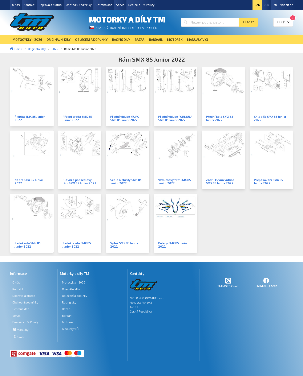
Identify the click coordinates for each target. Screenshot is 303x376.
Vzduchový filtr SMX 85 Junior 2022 (174, 181)
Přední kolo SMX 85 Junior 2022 (219, 118)
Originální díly (71, 289)
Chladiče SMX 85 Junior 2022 (270, 118)
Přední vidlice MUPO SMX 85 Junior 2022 (124, 118)
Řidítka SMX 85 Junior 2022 (30, 118)
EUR (266, 5)
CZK (257, 5)
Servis (120, 5)
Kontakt (29, 5)
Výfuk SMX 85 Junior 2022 (124, 244)
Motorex (67, 322)
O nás (16, 5)
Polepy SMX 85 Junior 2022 (173, 244)
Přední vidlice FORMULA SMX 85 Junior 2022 (175, 118)
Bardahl (67, 315)
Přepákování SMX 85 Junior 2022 (268, 181)
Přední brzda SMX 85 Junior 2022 (77, 118)
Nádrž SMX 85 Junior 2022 (29, 181)
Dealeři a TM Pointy (141, 5)
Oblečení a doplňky (74, 295)
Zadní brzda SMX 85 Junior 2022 (76, 244)
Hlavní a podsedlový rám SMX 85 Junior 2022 (79, 181)
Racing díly (69, 302)
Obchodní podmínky (79, 5)
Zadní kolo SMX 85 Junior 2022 (28, 244)
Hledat (248, 22)
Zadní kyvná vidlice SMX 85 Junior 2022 (220, 181)
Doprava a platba (50, 5)
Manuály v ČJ (70, 329)
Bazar (66, 309)
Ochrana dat (104, 5)
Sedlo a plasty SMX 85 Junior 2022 (126, 181)
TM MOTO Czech (228, 282)
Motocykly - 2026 (73, 282)
